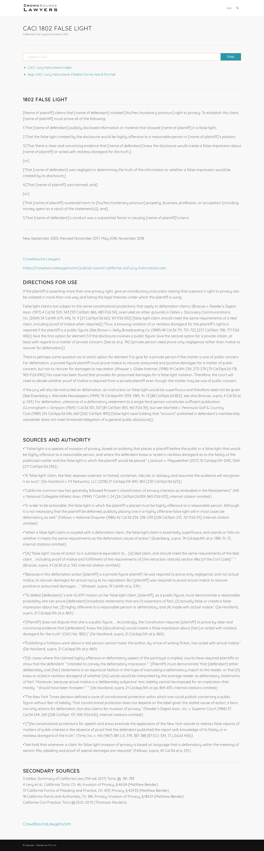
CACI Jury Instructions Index (50, 67)
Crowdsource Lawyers (41, 259)
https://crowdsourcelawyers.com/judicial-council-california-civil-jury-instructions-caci (94, 268)
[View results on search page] (231, 56)
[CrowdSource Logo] (40, 8)
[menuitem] (229, 8)
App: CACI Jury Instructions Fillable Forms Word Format (71, 74)
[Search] (237, 8)
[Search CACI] (132, 56)
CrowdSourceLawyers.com (47, 823)
